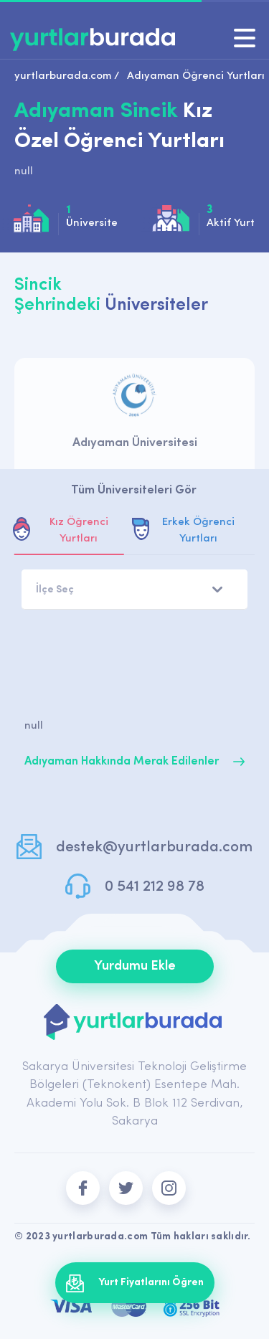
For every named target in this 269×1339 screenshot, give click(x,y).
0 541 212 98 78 (154, 886)
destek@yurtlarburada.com (154, 847)
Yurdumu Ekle (135, 966)
